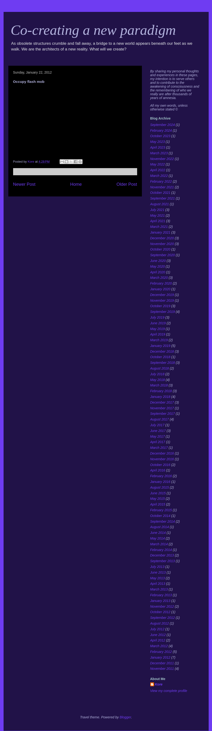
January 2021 (160, 232)
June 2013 (158, 572)
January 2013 (160, 601)
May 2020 (157, 266)
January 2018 (160, 397)
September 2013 (162, 561)
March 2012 (159, 646)
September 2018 (162, 363)
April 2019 (157, 334)
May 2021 (157, 215)
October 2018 (160, 357)
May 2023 (157, 142)
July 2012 (157, 629)
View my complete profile (168, 691)
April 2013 (157, 584)
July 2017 (157, 425)
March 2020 (159, 278)
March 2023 (159, 153)
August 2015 (159, 487)
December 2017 (162, 402)
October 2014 (160, 516)
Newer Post (24, 184)
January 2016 (160, 482)
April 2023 (157, 147)
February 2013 (161, 595)
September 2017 (162, 414)
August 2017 (159, 419)
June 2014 (158, 533)
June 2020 (158, 261)
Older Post (127, 184)
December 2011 (162, 663)
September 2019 (162, 312)
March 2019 (159, 340)
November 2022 (162, 159)
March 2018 (159, 385)
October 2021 (160, 193)
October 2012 (160, 612)
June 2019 (158, 323)
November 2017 (162, 408)
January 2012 (160, 657)
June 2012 (158, 635)
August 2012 (159, 623)
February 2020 (161, 283)
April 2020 (157, 272)
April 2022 (157, 170)
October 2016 (160, 465)
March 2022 (159, 176)
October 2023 (160, 136)
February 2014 (161, 550)
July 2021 (157, 210)
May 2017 (157, 436)
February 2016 (161, 476)
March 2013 (159, 589)
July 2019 (157, 317)
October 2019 (160, 306)
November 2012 (162, 606)
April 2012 (157, 640)
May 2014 (157, 538)
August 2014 (159, 527)
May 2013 (157, 578)
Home (76, 184)
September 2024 (162, 125)
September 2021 (162, 198)
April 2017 (157, 442)
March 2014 (159, 544)
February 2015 (161, 510)
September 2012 (162, 618)
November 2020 (162, 244)
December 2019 (162, 295)
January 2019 (160, 346)
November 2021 (162, 187)
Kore (159, 684)
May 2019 (157, 329)
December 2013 (162, 555)
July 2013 (157, 567)
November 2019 (162, 300)
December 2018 (162, 351)
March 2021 (159, 227)
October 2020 (160, 249)
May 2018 (157, 380)
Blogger (125, 717)
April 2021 (157, 221)
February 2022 (161, 181)
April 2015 (157, 504)
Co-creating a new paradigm (93, 30)
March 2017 (159, 448)
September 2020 (162, 255)
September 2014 (162, 521)
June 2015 (158, 493)
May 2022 (157, 164)
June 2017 (158, 431)
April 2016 (157, 470)
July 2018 (157, 374)
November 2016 (162, 459)
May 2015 (157, 499)
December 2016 (162, 453)
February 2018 (161, 391)
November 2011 (162, 669)
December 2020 (162, 238)
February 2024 (161, 130)
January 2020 (160, 289)
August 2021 (159, 204)
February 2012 (161, 652)
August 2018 (159, 368)
